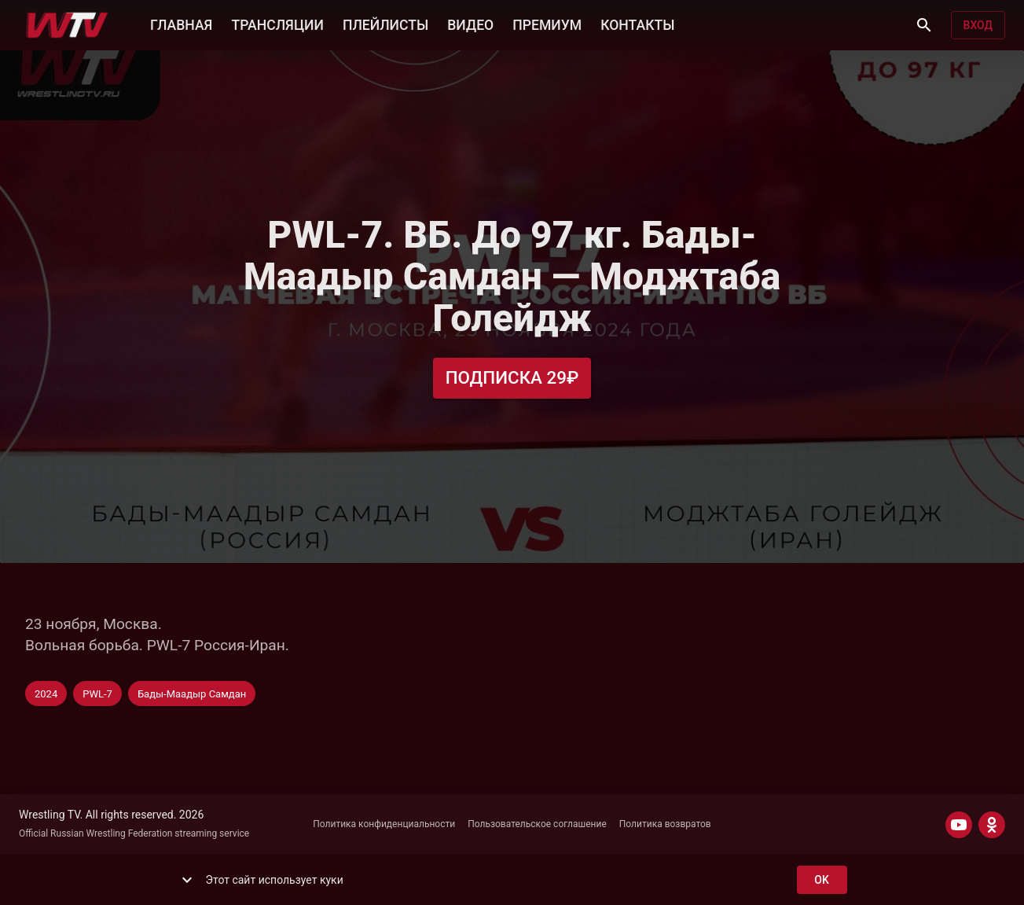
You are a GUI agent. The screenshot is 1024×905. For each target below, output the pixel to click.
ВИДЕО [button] (470, 23)
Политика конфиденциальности (384, 824)
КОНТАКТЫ (637, 23)
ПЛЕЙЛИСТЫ (385, 23)
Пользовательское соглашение (537, 824)
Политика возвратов (665, 824)
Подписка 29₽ (512, 378)
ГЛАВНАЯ (181, 23)
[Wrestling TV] (67, 25)
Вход (978, 25)
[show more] (187, 880)
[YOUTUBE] (958, 824)
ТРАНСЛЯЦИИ (277, 23)
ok (822, 880)
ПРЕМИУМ (547, 23)
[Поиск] (924, 25)
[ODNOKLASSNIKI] (991, 824)
